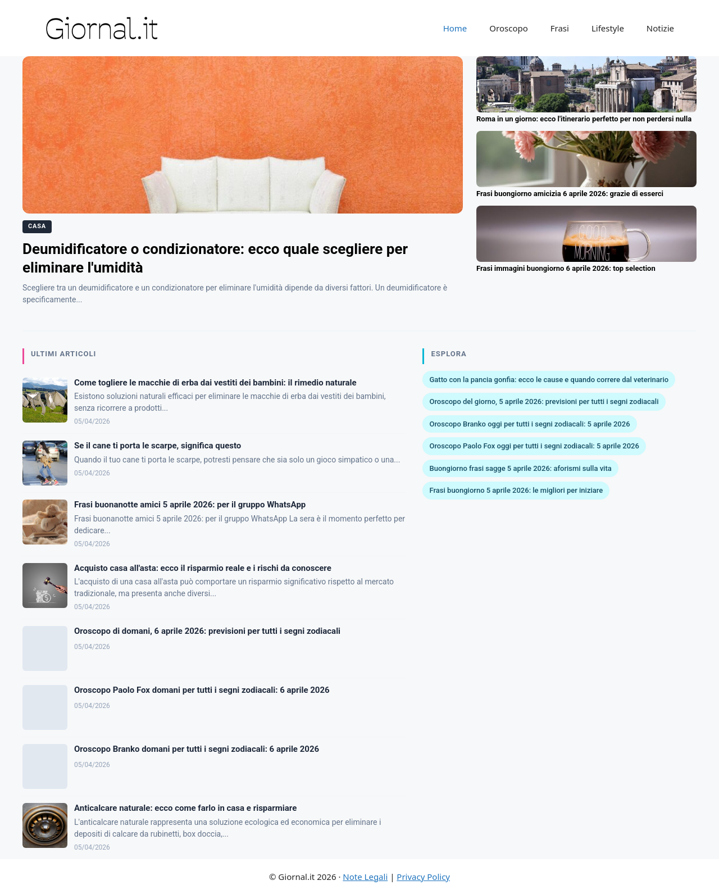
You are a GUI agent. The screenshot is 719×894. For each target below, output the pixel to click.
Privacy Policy (423, 876)
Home (455, 28)
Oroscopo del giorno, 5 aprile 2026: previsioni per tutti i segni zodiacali (543, 401)
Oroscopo (508, 28)
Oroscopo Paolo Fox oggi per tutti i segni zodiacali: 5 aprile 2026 (534, 446)
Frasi (559, 28)
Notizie (660, 28)
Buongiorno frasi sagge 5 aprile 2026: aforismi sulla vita (520, 468)
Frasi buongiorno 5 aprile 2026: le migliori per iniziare (516, 490)
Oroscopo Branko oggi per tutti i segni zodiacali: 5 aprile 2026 (529, 424)
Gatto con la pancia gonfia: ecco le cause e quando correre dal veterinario (548, 379)
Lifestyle (607, 28)
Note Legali (365, 876)
